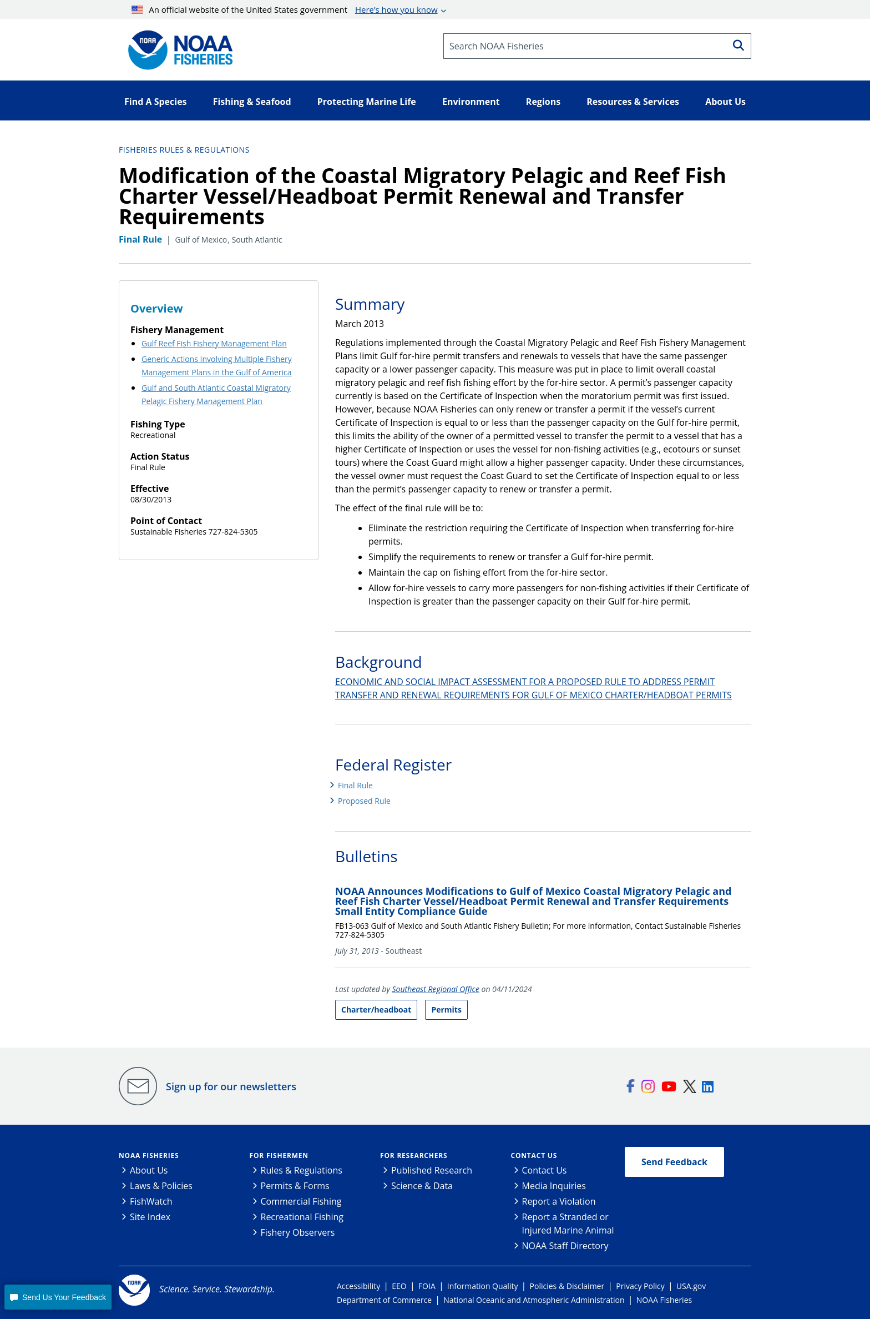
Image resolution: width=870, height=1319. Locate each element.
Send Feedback (674, 1162)
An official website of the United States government (284, 9)
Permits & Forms (295, 1186)
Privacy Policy (640, 1286)
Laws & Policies (161, 1186)
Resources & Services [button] (632, 101)
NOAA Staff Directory (565, 1246)
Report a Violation (559, 1201)
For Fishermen (279, 1155)
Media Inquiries (554, 1186)
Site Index (150, 1217)
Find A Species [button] (155, 101)
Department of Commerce (384, 1300)
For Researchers (413, 1155)
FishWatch (151, 1201)
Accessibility (358, 1286)
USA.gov (691, 1286)
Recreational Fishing (302, 1217)
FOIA (427, 1286)
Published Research (431, 1170)
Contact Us (534, 1155)
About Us (149, 1170)
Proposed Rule (364, 801)
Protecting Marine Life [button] (366, 101)
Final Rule (355, 785)
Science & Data (422, 1186)
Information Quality (482, 1286)
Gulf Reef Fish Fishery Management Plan (214, 343)
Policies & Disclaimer (567, 1286)
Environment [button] (471, 101)
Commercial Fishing (301, 1201)
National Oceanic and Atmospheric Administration (533, 1300)
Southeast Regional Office (435, 989)
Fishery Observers (298, 1232)
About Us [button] (725, 101)
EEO (399, 1286)
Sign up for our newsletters (231, 1086)
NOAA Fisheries (149, 1155)
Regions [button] (543, 101)
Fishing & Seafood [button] (252, 101)
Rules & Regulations (301, 1170)
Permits (446, 1009)
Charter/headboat (376, 1009)
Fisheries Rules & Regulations (184, 149)
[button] (57, 1297)
